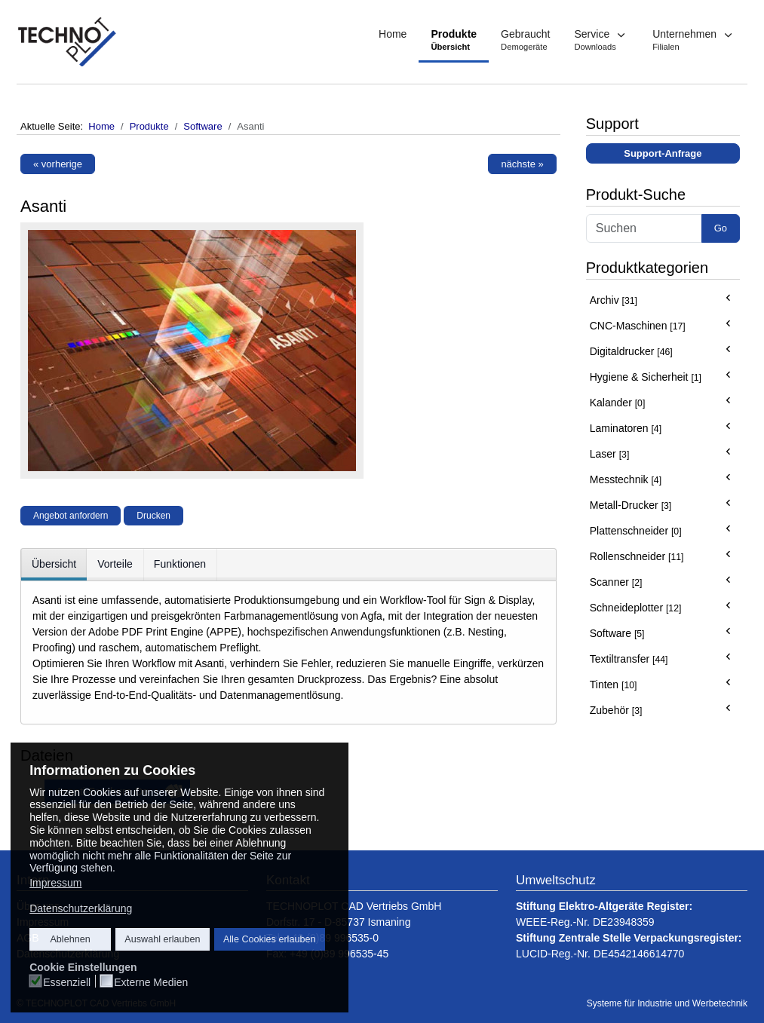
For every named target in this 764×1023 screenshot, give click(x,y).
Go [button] (720, 228)
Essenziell (67, 982)
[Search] (644, 228)
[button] (601, 41)
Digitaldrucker (631, 351)
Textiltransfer (629, 659)
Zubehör (616, 710)
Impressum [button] (55, 883)
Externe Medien (151, 982)
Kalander (618, 403)
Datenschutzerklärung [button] (80, 908)
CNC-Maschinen (638, 326)
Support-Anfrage (662, 153)
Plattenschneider (636, 531)
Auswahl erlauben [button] (162, 939)
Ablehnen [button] (70, 939)
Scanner (616, 582)
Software (617, 633)
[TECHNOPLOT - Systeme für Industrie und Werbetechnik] (68, 41)
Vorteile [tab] (115, 564)
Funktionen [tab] (180, 564)
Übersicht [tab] (54, 564)
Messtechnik (625, 479)
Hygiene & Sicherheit (645, 377)
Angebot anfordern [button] (70, 515)
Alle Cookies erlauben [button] (269, 939)
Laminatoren (625, 428)
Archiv (613, 300)
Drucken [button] (153, 515)
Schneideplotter (636, 608)
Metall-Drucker (631, 505)
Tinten (613, 684)
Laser (610, 454)
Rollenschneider (637, 556)
